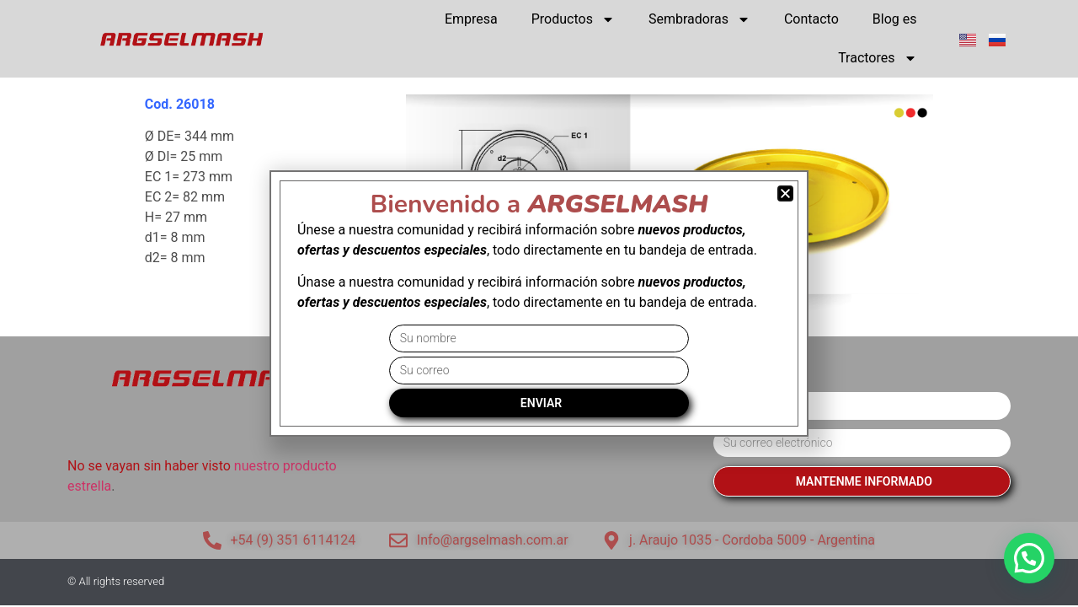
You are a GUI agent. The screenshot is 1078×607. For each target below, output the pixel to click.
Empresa (471, 19)
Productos (573, 19)
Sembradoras (699, 19)
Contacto (811, 19)
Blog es (895, 19)
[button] (1029, 558)
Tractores (877, 58)
